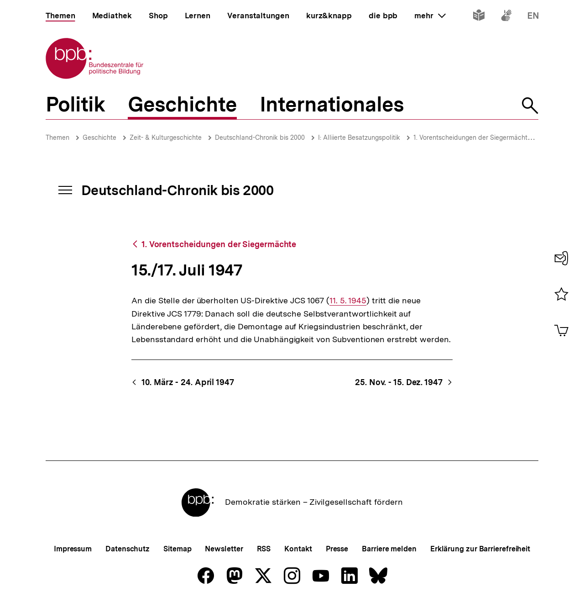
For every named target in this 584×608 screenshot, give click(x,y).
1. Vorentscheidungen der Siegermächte (472, 137)
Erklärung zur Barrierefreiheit (480, 549)
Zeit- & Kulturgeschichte (166, 137)
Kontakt (298, 549)
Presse (337, 549)
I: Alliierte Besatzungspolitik (359, 137)
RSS (264, 549)
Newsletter (224, 549)
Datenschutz (127, 549)
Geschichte (99, 137)
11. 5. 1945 (347, 301)
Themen (57, 137)
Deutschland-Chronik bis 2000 (260, 137)
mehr (429, 15)
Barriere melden (389, 549)
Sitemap (177, 549)
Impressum (73, 549)
